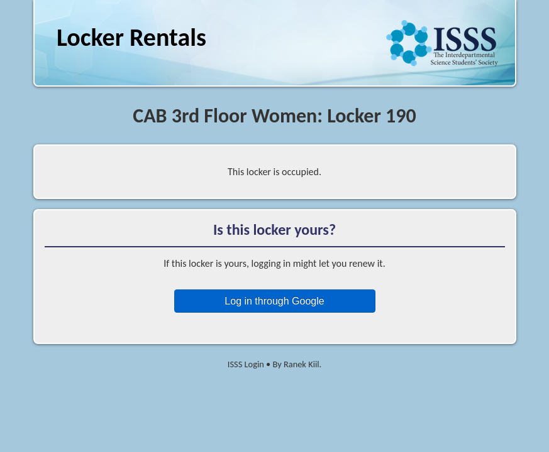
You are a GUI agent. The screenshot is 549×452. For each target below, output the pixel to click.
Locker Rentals (131, 37)
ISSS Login (246, 364)
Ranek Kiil (301, 364)
